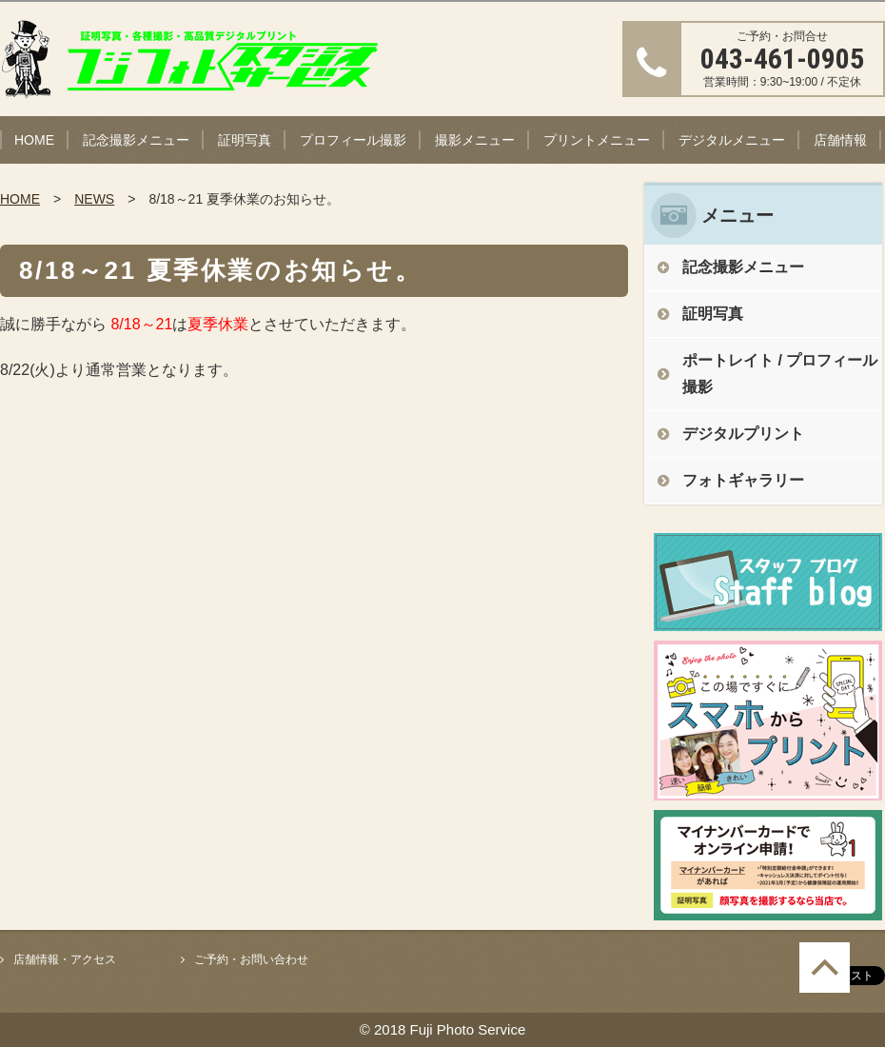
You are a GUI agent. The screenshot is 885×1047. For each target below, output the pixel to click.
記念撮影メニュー (136, 140)
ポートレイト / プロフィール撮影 (779, 373)
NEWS (94, 199)
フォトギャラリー (743, 480)
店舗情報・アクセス (64, 959)
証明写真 (244, 140)
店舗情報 (840, 140)
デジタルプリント (743, 433)
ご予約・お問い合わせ (251, 959)
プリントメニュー (596, 140)
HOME (34, 140)
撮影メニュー (475, 140)
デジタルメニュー (731, 140)
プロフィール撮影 (353, 140)
